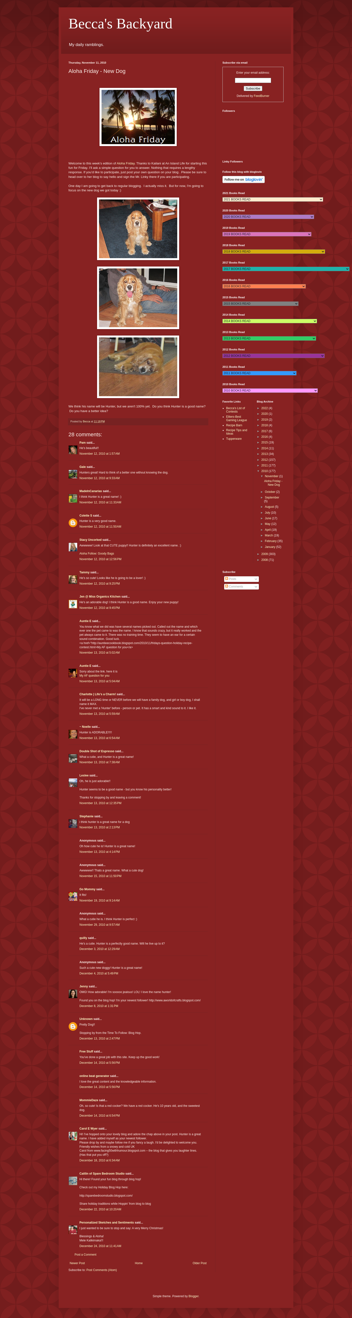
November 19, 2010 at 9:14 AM (99, 900)
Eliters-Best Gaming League (236, 418)
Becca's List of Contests (235, 409)
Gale (82, 467)
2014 (265, 448)
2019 (265, 419)
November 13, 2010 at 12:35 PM (100, 803)
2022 (265, 408)
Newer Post (77, 1263)
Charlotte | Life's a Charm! (97, 694)
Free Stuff (86, 1051)
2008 (265, 560)
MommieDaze (88, 1100)
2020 (265, 414)
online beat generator (94, 1076)
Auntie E (85, 621)
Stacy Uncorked (90, 540)
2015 (265, 442)
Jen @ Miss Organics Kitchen (100, 596)
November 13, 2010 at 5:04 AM (99, 681)
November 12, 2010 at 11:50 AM (100, 526)
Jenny (83, 986)
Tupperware (234, 438)
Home (139, 1263)
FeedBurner (261, 96)
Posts (230, 579)
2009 (265, 554)
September (272, 497)
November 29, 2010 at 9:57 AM (99, 924)
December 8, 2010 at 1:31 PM (98, 1006)
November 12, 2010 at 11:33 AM (100, 502)
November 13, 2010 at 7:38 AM (99, 762)
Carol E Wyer (88, 1128)
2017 (265, 431)
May (268, 524)
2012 (265, 460)
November (272, 476)
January (270, 547)
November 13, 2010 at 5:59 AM (99, 714)
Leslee (83, 775)
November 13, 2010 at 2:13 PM (99, 827)
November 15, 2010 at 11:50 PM (100, 876)
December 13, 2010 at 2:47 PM (99, 1038)
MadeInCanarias (90, 491)
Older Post (200, 1263)
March (269, 535)
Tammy (84, 572)
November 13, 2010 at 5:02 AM (99, 652)
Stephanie (86, 816)
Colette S (85, 515)
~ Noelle (85, 726)
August (270, 507)
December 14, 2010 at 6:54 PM (99, 1115)
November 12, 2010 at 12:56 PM (100, 559)
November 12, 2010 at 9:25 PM (99, 583)
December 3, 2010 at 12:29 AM (99, 949)
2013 (265, 454)
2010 (265, 471)
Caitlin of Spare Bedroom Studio (102, 1173)
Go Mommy (87, 889)
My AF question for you (94, 675)
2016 (265, 437)
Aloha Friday (125, 163)
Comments (234, 586)
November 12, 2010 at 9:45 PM (99, 608)
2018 (265, 425)
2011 (265, 465)
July (268, 512)
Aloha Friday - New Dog (273, 482)
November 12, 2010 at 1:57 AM (99, 453)
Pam (82, 442)
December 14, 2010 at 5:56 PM (99, 1062)
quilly (83, 938)
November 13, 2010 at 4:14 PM (99, 852)
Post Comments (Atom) (101, 1270)
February (271, 541)
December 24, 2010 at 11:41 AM (100, 1246)
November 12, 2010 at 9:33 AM (99, 478)
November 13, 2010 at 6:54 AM (99, 738)
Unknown (86, 1019)
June (268, 518)
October (270, 492)
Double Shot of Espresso (96, 751)
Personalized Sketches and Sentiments (106, 1222)
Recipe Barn (234, 425)
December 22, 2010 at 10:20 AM (100, 1209)
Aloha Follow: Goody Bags (96, 553)
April (268, 530)
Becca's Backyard (120, 23)
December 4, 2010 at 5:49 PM (98, 973)
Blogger (193, 1296)
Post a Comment (85, 1254)
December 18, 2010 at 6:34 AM (99, 1160)
